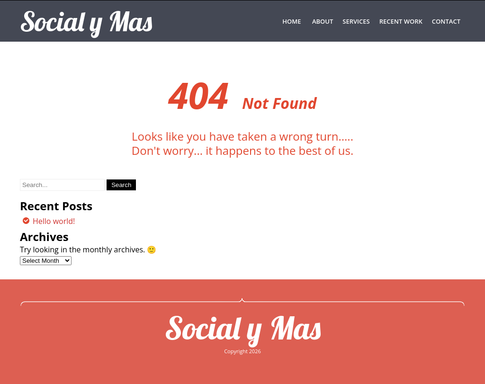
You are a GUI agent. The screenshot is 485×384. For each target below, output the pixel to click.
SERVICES (355, 21)
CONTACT (446, 21)
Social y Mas (243, 328)
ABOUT (322, 21)
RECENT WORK (400, 21)
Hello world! (54, 221)
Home (291, 21)
